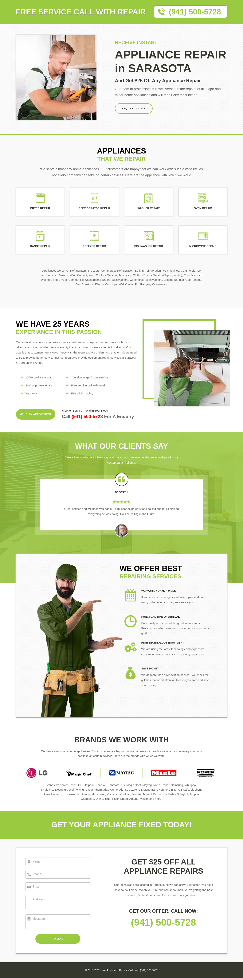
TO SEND (57, 938)
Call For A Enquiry (98, 416)
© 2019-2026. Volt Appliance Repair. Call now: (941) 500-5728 (121, 970)
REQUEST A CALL (134, 108)
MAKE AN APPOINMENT (36, 414)
